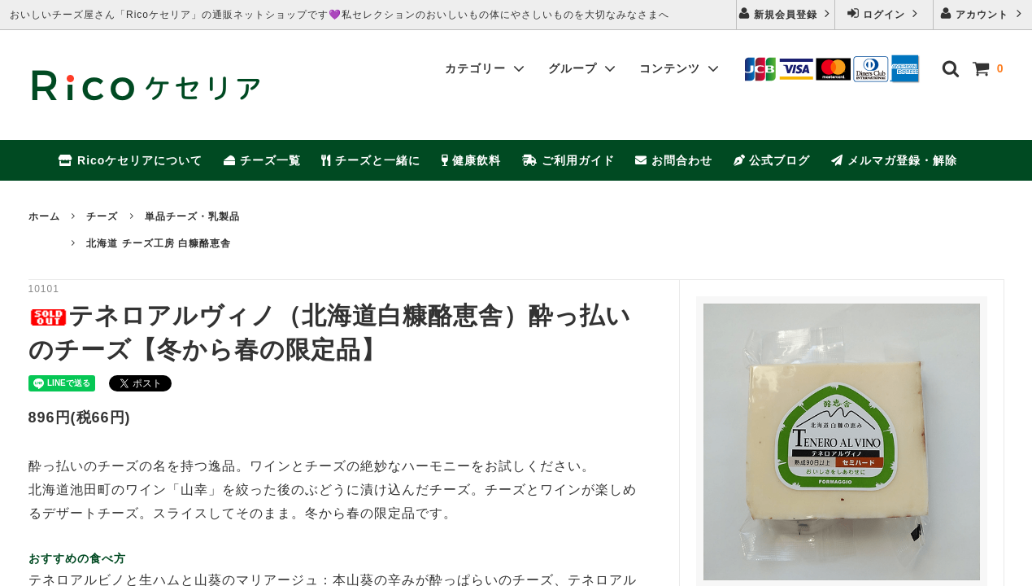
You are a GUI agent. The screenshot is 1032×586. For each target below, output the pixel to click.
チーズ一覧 (262, 160)
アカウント (982, 13)
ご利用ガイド (568, 160)
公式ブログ (772, 160)
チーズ (102, 216)
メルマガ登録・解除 (894, 160)
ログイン (884, 13)
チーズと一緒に (370, 160)
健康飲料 (472, 160)
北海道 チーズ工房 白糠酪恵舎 (158, 243)
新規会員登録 (786, 13)
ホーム (44, 216)
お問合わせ (673, 160)
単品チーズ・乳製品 (192, 216)
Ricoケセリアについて (130, 160)
